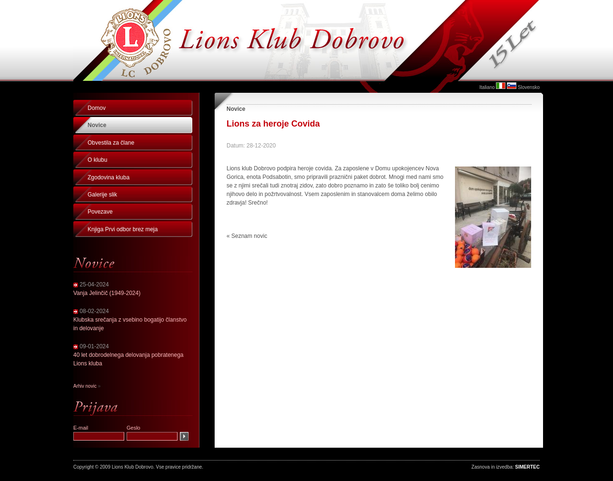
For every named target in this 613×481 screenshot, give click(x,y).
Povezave (100, 211)
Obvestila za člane (111, 142)
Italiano (486, 87)
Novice (97, 125)
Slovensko (529, 87)
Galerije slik (102, 194)
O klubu (97, 160)
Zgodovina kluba (108, 177)
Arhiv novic (85, 386)
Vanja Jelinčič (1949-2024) (106, 293)
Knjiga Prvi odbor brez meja (123, 229)
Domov (97, 108)
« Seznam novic (247, 236)
